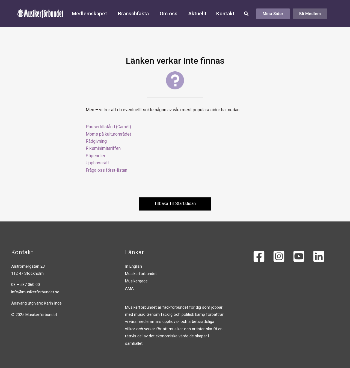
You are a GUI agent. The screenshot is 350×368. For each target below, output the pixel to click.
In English (133, 266)
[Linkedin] (318, 256)
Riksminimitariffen (103, 148)
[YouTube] (298, 256)
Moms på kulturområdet (108, 134)
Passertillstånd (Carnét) (108, 126)
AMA (129, 287)
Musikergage (136, 280)
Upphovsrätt (97, 162)
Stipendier (95, 155)
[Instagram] (278, 256)
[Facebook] (259, 256)
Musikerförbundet (141, 273)
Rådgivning (96, 141)
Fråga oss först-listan (106, 170)
